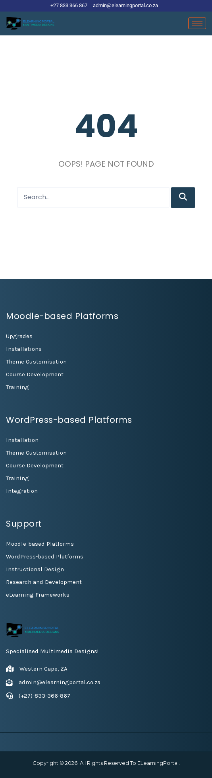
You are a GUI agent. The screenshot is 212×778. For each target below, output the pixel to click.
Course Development (35, 374)
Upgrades (19, 336)
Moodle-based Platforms (40, 543)
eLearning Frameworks (37, 594)
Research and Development (44, 581)
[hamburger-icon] (197, 23)
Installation (22, 439)
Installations (24, 348)
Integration (22, 490)
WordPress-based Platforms (44, 556)
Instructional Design (35, 569)
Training (17, 387)
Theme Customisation (36, 361)
